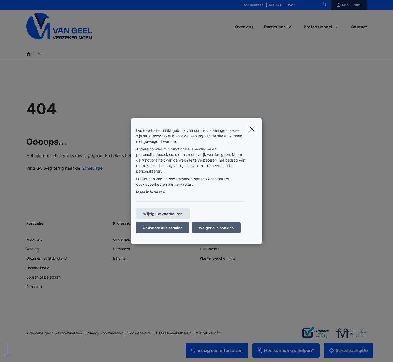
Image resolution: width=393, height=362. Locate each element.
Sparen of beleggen (43, 277)
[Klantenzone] (349, 5)
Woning (32, 249)
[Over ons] (244, 27)
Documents (209, 249)
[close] (252, 129)
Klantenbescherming (217, 258)
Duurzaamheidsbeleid (173, 333)
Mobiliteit (34, 239)
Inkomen (120, 258)
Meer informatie (150, 192)
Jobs (291, 5)
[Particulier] (273, 27)
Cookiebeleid (138, 333)
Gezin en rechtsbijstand (46, 258)
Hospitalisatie (37, 267)
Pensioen (34, 286)
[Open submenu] (290, 26)
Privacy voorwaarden (104, 333)
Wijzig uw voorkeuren (163, 214)
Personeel (121, 249)
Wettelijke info (208, 333)
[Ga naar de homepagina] (78, 26)
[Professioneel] (316, 27)
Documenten (253, 5)
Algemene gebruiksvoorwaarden (54, 333)
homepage (92, 168)
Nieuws (275, 5)
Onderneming (124, 239)
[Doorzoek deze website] (325, 5)
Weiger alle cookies (216, 227)
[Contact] (356, 27)
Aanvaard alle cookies (162, 227)
